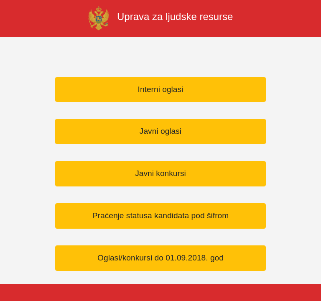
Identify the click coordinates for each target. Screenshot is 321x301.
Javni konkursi (160, 173)
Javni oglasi (160, 131)
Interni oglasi (160, 89)
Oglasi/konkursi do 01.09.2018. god (160, 257)
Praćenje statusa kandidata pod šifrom (160, 215)
